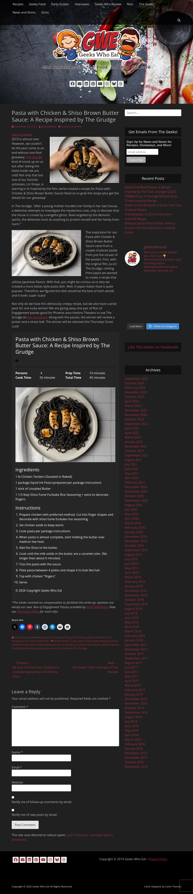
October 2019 (134, 546)
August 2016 (133, 717)
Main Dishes (79, 637)
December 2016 (136, 699)
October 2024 (134, 383)
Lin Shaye (80, 644)
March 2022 (133, 437)
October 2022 (134, 419)
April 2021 (132, 478)
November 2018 (136, 595)
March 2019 (133, 577)
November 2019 (136, 541)
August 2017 (133, 663)
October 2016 (134, 708)
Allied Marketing (97, 607)
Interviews (82, 4)
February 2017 (135, 690)
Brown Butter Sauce (65, 641)
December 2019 (136, 536)
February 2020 (135, 527)
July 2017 (131, 667)
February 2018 (135, 636)
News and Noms (24, 12)
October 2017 (134, 654)
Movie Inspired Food (99, 637)
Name (17, 752)
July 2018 (131, 613)
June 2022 (132, 428)
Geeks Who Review (108, 4)
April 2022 (132, 433)
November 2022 (136, 415)
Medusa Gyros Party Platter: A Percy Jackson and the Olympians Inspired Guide (150, 227)
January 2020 (134, 532)
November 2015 (136, 757)
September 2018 (136, 604)
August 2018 (133, 609)
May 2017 (131, 676)
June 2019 (132, 564)
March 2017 (133, 685)
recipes (40, 648)
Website (17, 782)
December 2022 (136, 410)
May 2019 (131, 568)
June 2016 (132, 726)
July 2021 (131, 464)
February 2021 (135, 482)
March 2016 (133, 739)
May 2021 (131, 473)
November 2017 (136, 649)
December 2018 (136, 591)
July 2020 (131, 509)
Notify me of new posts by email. (34, 815)
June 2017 (132, 672)
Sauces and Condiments (35, 641)
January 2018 (134, 640)
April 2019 (132, 573)
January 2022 (134, 442)
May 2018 (131, 622)
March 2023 (133, 406)
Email (17, 767)
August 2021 (133, 460)
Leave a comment (71, 126)
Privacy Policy (158, 859)
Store (45, 12)
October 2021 (134, 451)
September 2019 (136, 550)
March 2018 (133, 631)
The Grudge (34, 157)
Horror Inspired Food (59, 637)
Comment (20, 707)
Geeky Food (37, 4)
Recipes (18, 4)
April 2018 (132, 627)
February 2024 (135, 388)
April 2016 (132, 735)
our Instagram (37, 317)
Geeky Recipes (37, 637)
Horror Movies (65, 644)
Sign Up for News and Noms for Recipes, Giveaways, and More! (149, 143)
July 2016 (131, 721)
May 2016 (131, 730)
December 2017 (136, 645)
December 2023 (136, 392)
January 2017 (134, 694)
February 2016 (135, 744)
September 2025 (136, 379)
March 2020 (133, 523)
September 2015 (136, 767)
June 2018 (132, 618)
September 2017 (136, 658)
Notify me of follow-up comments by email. (42, 802)
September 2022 (136, 424)
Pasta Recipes (26, 648)
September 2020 (136, 500)
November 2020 (136, 491)
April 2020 (132, 518)
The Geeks (146, 4)
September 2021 (136, 455)
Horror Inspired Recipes (42, 644)
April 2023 (132, 401)
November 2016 (136, 703)
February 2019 (135, 582)
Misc (130, 4)
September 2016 (136, 712)
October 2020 (134, 496)
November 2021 (136, 446)
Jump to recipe (22, 134)
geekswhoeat (49, 126)
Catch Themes (173, 886)
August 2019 (133, 555)
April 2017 (132, 681)
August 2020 (133, 505)
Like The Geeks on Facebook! (153, 347)
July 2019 (131, 559)
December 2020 (136, 487)
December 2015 (136, 753)
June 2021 (132, 469)
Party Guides (60, 4)
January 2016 (134, 748)
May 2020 (131, 514)
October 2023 (134, 397)
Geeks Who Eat (40, 886)
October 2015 (134, 762)
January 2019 (134, 586)
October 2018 (134, 600)
